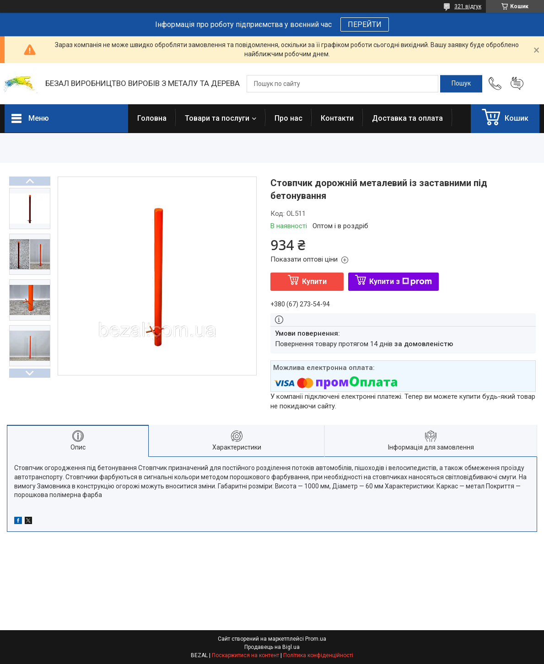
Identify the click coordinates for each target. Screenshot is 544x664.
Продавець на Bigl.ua (272, 647)
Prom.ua (315, 639)
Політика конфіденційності (318, 655)
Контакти (337, 118)
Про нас (288, 118)
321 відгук (467, 6)
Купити (314, 281)
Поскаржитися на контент (245, 655)
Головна (152, 118)
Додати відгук (517, 84)
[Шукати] (461, 83)
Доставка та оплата (407, 118)
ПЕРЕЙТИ (365, 24)
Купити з (400, 281)
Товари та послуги (217, 118)
